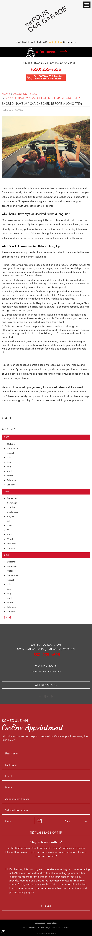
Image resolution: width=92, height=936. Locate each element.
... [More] (6, 617)
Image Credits (40, 923)
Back (8, 418)
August (10, 453)
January (11, 485)
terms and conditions (69, 888)
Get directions (46, 685)
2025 (6, 437)
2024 (6, 491)
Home (6, 94)
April (9, 471)
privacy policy (17, 892)
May (9, 467)
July (8, 457)
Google (46, 698)
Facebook (40, 698)
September (12, 448)
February (11, 480)
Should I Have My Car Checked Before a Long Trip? (42, 98)
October (11, 444)
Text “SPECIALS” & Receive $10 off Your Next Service (48, 77)
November (12, 503)
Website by (46, 933)
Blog (33, 94)
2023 (6, 555)
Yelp (52, 698)
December (12, 498)
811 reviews (69, 42)
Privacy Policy (52, 923)
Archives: (9, 429)
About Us (20, 94)
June (9, 462)
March (10, 476)
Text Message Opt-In (46, 833)
